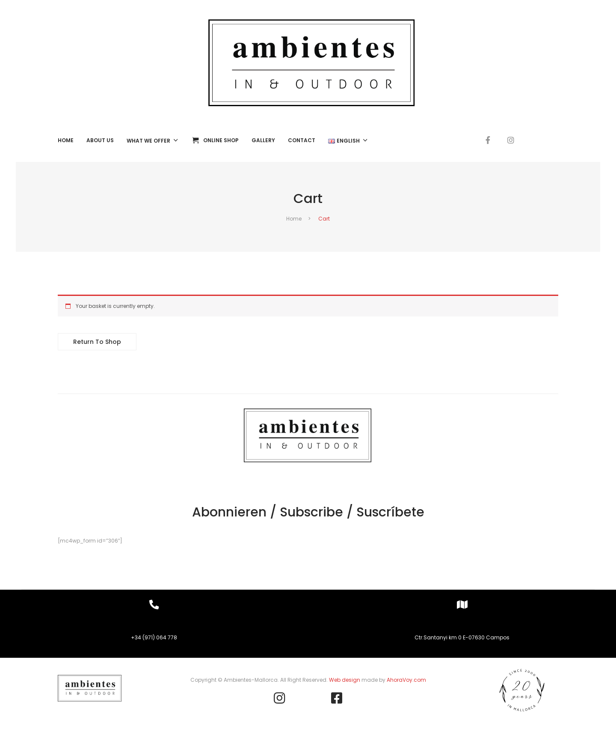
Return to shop (97, 341)
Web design (344, 679)
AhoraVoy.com (406, 679)
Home (294, 218)
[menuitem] (66, 140)
